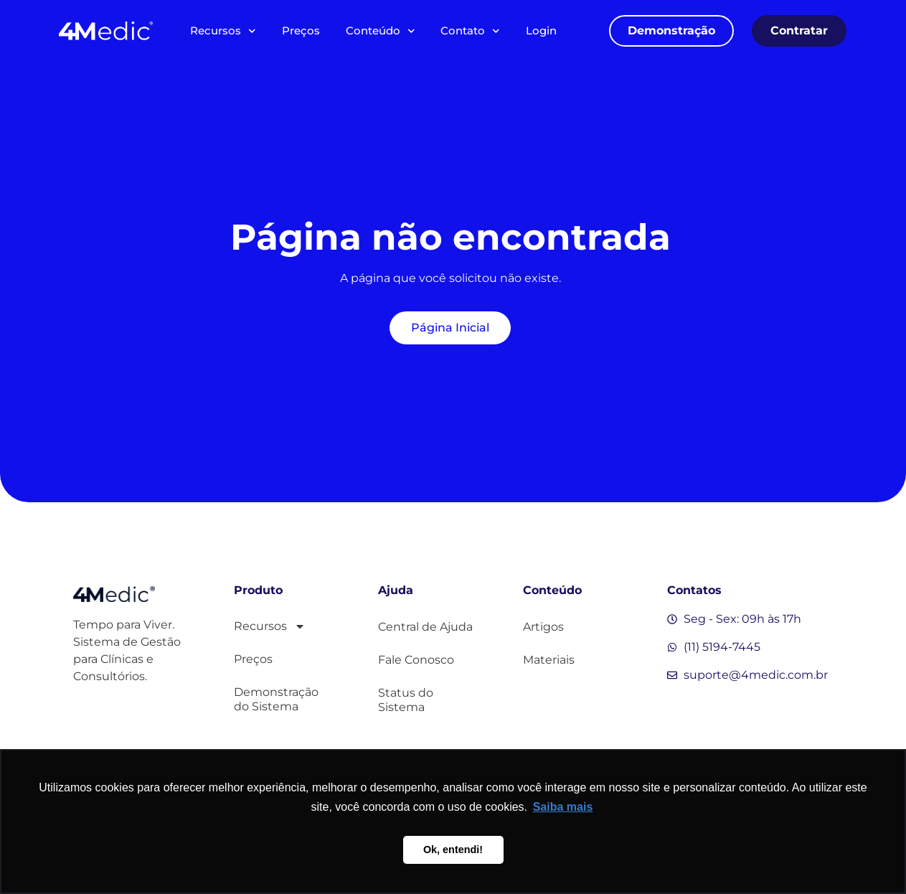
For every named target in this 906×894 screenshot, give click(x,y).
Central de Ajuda (425, 627)
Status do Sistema (405, 700)
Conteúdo (380, 31)
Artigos (543, 627)
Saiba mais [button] (563, 807)
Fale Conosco (416, 660)
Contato (470, 31)
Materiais (549, 660)
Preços (301, 30)
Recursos (223, 31)
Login (541, 30)
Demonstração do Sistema (276, 699)
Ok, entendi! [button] (453, 849)
